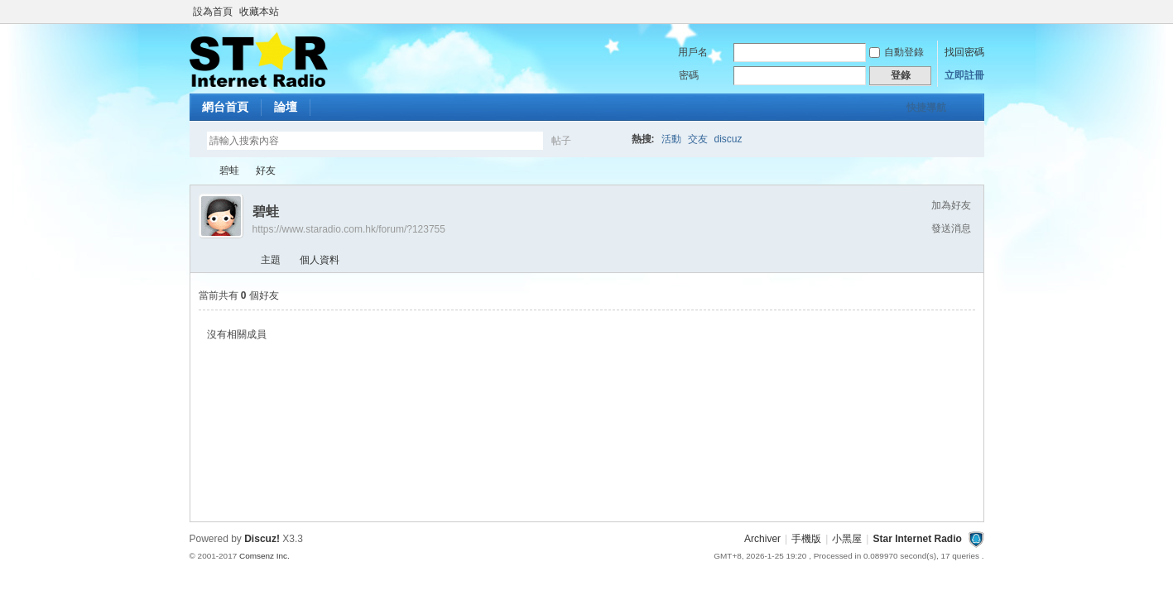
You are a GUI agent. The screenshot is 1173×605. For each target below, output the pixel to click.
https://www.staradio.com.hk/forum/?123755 (348, 229)
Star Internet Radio (196, 171)
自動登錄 (896, 52)
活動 (671, 139)
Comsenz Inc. (264, 555)
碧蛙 (229, 170)
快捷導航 (926, 107)
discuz (728, 139)
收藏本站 (259, 11)
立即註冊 (964, 75)
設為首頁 (213, 11)
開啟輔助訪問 (980, 11)
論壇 (285, 106)
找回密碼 (964, 52)
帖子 (561, 140)
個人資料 (319, 260)
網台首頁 (225, 106)
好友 (266, 170)
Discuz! (262, 539)
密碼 (689, 75)
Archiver (762, 539)
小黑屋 (847, 539)
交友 (698, 139)
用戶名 (693, 52)
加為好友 (951, 205)
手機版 (806, 539)
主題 (271, 260)
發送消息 (951, 228)
